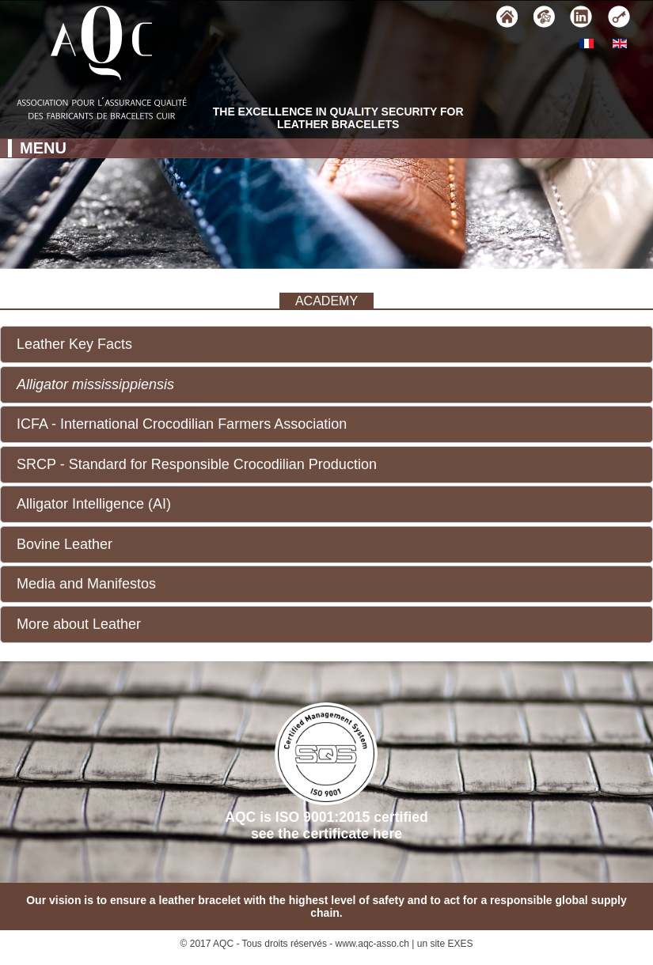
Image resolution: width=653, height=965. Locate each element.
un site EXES (445, 943)
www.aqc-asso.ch (372, 943)
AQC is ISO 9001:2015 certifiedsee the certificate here (326, 772)
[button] (326, 344)
